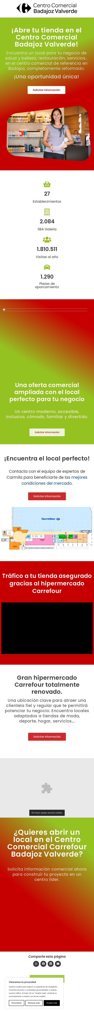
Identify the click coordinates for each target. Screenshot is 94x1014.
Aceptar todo (51, 1003)
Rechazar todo (34, 1003)
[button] (46, 90)
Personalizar (16, 1003)
